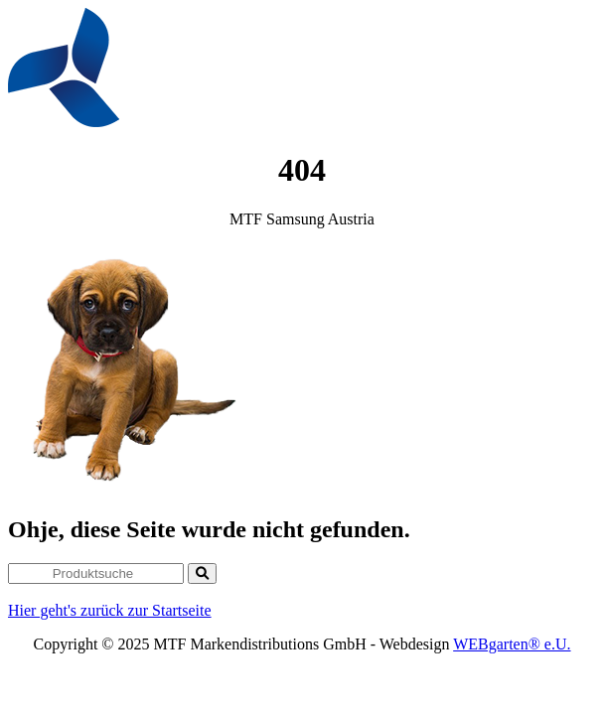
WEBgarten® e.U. (511, 644)
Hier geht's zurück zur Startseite (110, 610)
